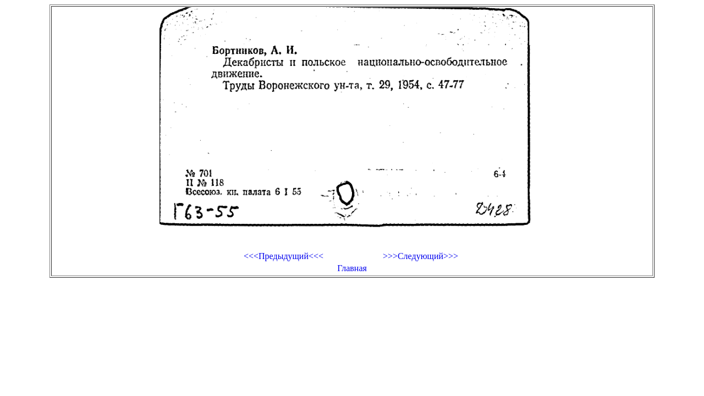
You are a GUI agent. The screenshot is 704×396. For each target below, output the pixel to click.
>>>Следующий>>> (420, 256)
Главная (352, 268)
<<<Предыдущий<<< (283, 256)
